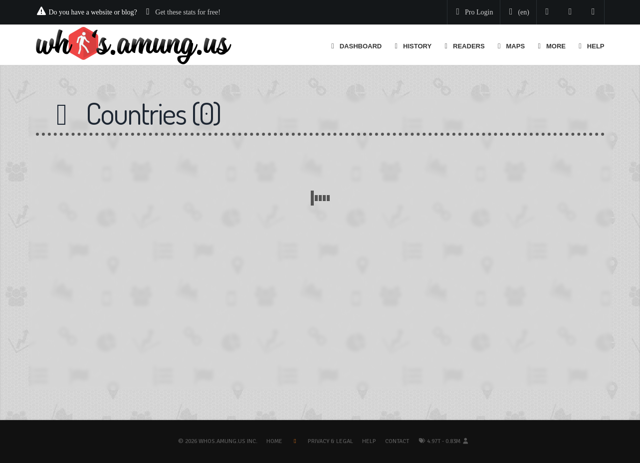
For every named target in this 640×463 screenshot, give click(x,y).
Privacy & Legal (330, 441)
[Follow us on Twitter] (547, 12)
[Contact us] (593, 12)
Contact (397, 441)
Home (274, 441)
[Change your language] (517, 12)
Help (369, 441)
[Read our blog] (570, 12)
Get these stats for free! (187, 12)
